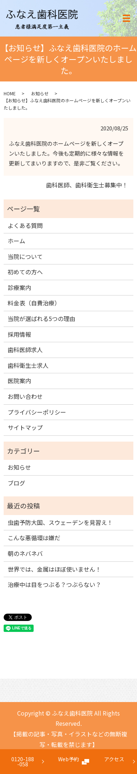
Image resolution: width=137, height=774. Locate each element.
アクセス (114, 761)
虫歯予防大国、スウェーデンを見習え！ (60, 522)
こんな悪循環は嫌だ (34, 537)
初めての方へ (25, 271)
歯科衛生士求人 (28, 365)
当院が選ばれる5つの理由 (41, 318)
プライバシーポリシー (37, 412)
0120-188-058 (22, 761)
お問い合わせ (25, 396)
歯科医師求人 (25, 349)
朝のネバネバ (25, 553)
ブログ (16, 482)
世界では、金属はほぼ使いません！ (54, 569)
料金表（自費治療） (34, 302)
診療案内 (19, 287)
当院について (25, 256)
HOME (10, 93)
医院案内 (19, 380)
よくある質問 (25, 225)
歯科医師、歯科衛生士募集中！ (87, 185)
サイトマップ (25, 427)
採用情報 (19, 334)
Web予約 (68, 761)
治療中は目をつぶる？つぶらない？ (54, 584)
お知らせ (40, 93)
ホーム (16, 240)
